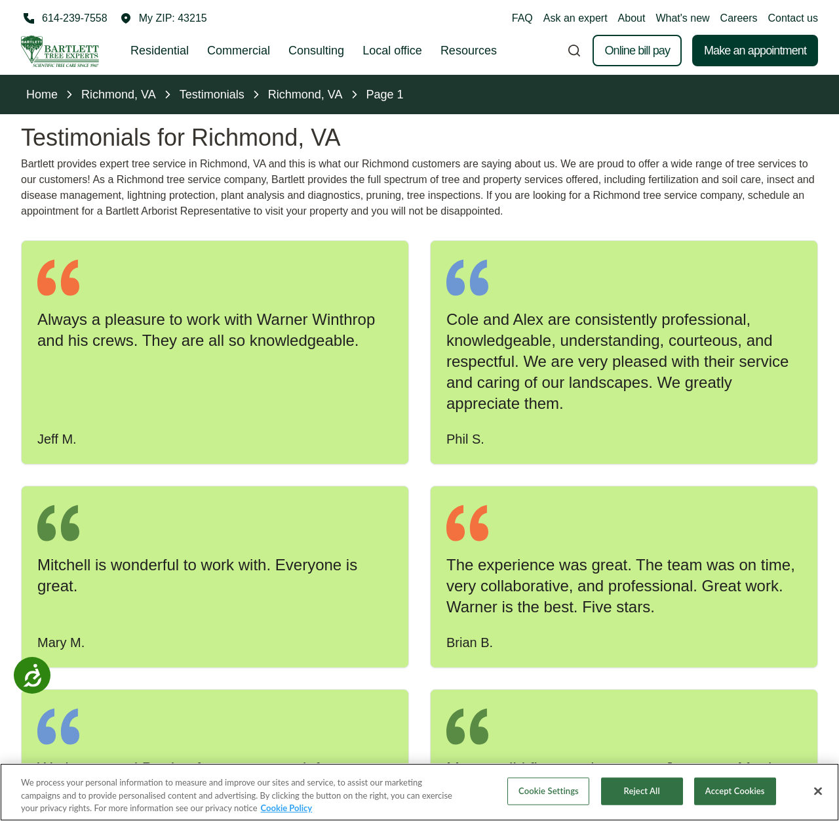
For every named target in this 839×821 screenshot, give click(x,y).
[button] (164, 18)
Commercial (238, 50)
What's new (682, 18)
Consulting (316, 50)
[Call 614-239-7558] (64, 18)
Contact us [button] (793, 18)
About (632, 18)
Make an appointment (755, 50)
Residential (159, 50)
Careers (739, 18)
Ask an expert (575, 18)
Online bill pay (637, 50)
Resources (468, 50)
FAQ (522, 18)
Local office (392, 50)
